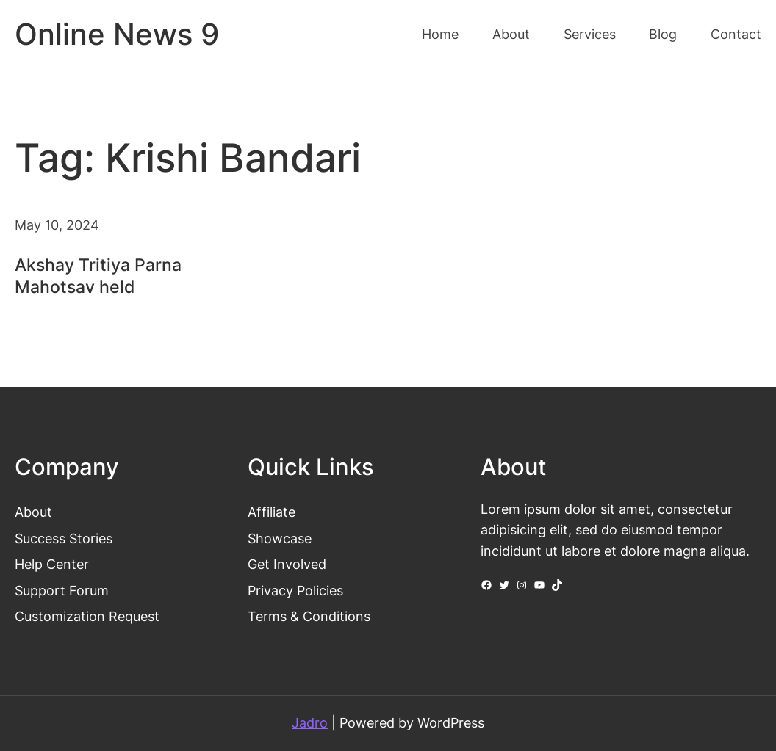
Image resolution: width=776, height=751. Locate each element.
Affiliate (271, 512)
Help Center (52, 564)
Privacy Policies (295, 590)
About (33, 512)
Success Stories (63, 538)
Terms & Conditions (309, 616)
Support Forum (62, 590)
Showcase (280, 538)
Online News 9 (117, 34)
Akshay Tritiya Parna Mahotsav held (98, 276)
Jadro (310, 722)
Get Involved (287, 564)
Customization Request (87, 616)
